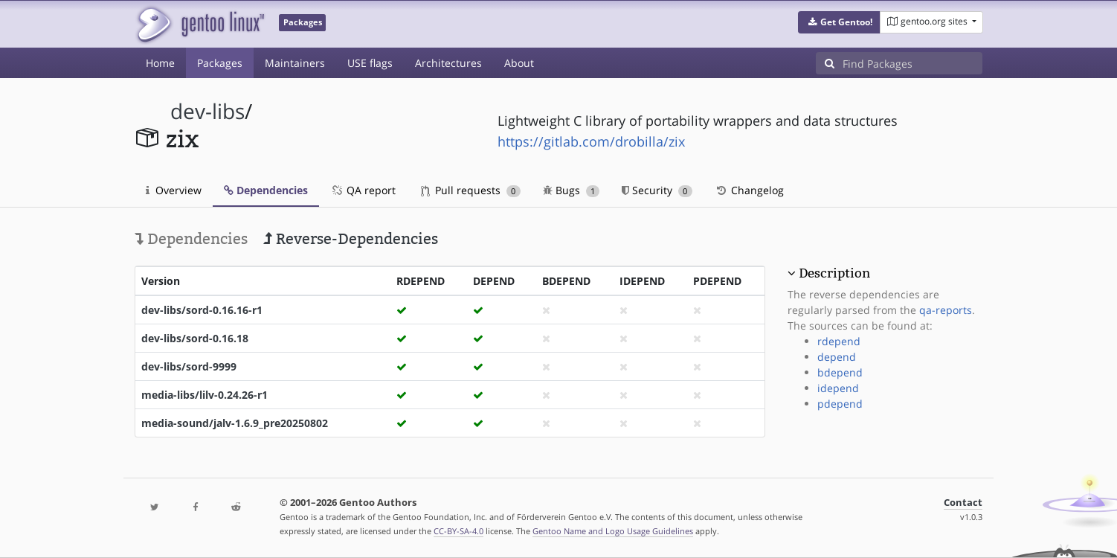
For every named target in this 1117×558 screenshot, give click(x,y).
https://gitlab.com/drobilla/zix (591, 141)
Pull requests (471, 190)
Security (657, 190)
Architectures (448, 63)
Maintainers (295, 63)
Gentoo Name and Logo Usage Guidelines (612, 530)
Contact (963, 502)
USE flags (370, 63)
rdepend (838, 341)
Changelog (749, 190)
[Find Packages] (912, 63)
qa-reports (945, 310)
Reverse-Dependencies (350, 239)
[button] (839, 22)
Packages (219, 63)
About (519, 63)
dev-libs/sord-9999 (188, 366)
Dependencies (266, 190)
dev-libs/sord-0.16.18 (194, 338)
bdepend (840, 372)
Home (160, 63)
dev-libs (207, 111)
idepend (838, 388)
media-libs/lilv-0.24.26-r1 (204, 395)
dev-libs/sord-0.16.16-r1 (202, 310)
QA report (363, 190)
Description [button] (834, 273)
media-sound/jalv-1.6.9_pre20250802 (234, 423)
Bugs (571, 190)
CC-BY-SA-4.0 (458, 530)
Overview (174, 190)
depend (836, 357)
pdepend (840, 404)
